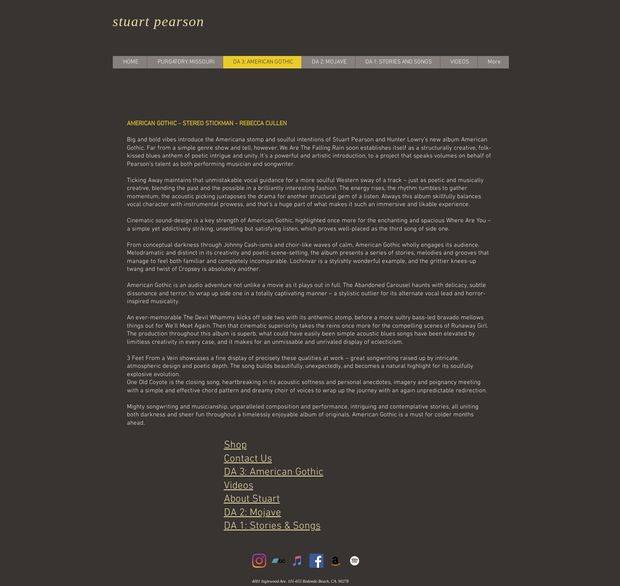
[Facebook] (316, 561)
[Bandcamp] (278, 561)
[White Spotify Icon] (355, 561)
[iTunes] (297, 561)
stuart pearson (158, 21)
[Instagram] (259, 561)
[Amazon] (335, 561)
